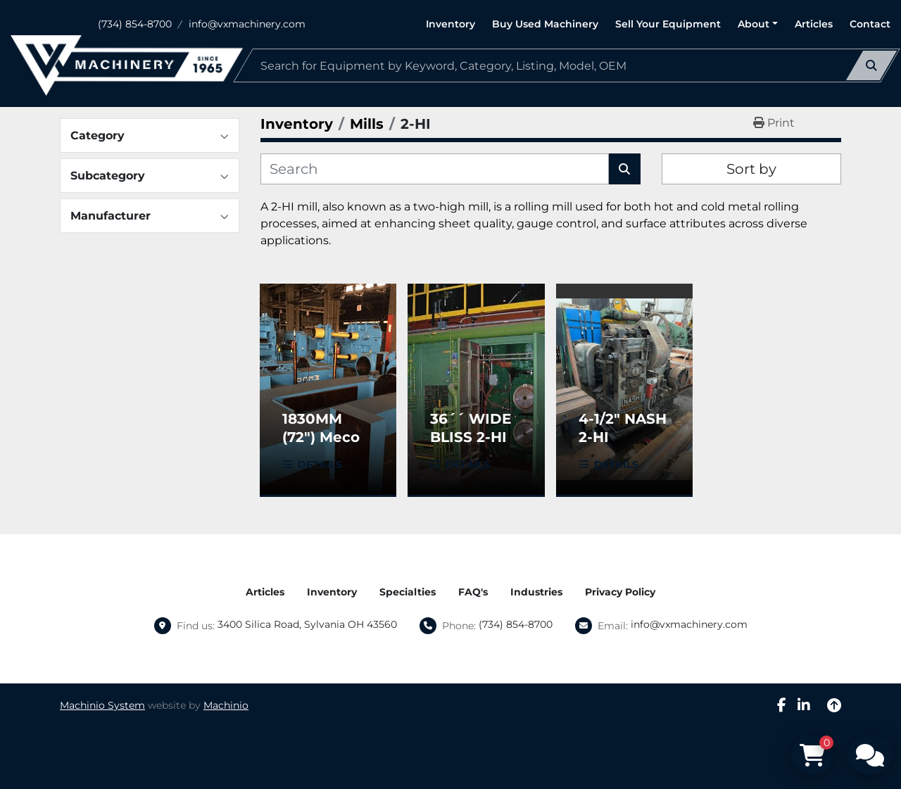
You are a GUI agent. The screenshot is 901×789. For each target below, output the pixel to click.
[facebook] (781, 705)
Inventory (450, 24)
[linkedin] (804, 705)
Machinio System (102, 705)
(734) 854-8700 (135, 24)
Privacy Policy (620, 592)
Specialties (407, 592)
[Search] (567, 65)
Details (320, 464)
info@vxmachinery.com (247, 24)
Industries (536, 592)
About (753, 24)
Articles (814, 24)
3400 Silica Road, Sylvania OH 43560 (307, 624)
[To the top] (834, 705)
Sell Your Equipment (668, 24)
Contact (870, 24)
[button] (758, 24)
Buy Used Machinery (545, 24)
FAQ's (473, 592)
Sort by (751, 168)
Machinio (225, 705)
